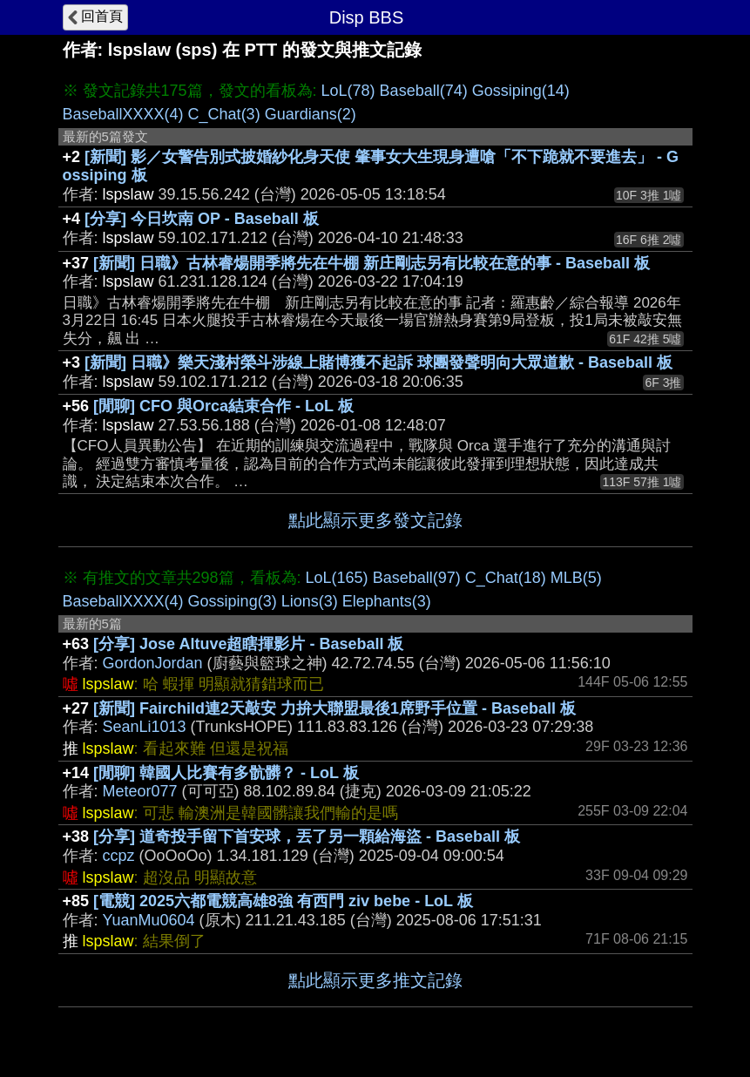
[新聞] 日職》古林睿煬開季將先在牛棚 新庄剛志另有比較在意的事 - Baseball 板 (371, 263)
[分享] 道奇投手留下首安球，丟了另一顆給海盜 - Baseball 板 (306, 836)
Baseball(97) (417, 577)
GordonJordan (153, 663)
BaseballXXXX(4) (123, 114)
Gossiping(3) (232, 601)
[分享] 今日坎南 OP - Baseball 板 (201, 218)
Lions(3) (309, 601)
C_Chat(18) (505, 577)
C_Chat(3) (224, 114)
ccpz (119, 855)
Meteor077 (140, 791)
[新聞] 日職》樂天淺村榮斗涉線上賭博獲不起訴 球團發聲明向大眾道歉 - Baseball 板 (378, 362)
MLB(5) (576, 577)
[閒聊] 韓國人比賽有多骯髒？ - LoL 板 (226, 773)
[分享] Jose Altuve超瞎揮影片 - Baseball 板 (248, 644)
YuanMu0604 (149, 920)
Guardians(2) (310, 114)
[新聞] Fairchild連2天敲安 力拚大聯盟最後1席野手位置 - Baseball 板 (334, 708)
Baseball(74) (424, 90)
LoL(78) (348, 90)
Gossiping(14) (521, 90)
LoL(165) (337, 577)
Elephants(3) (386, 601)
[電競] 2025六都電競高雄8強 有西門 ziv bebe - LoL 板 (283, 901)
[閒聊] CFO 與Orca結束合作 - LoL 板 (223, 406)
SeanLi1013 (144, 726)
